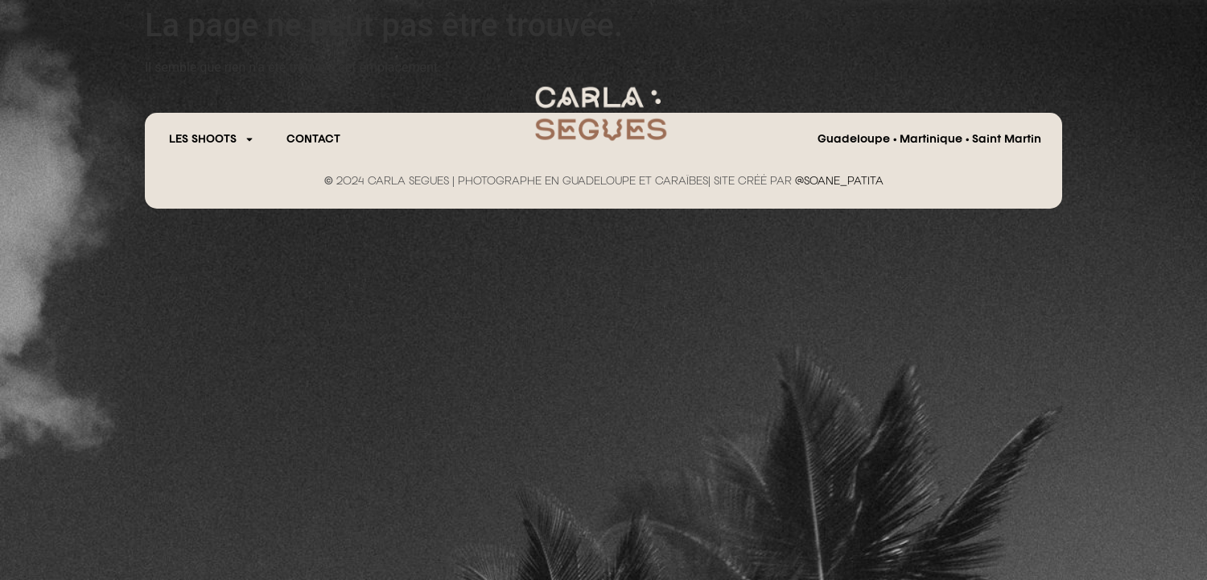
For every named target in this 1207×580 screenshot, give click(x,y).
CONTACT (313, 139)
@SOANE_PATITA (839, 181)
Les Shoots (211, 139)
